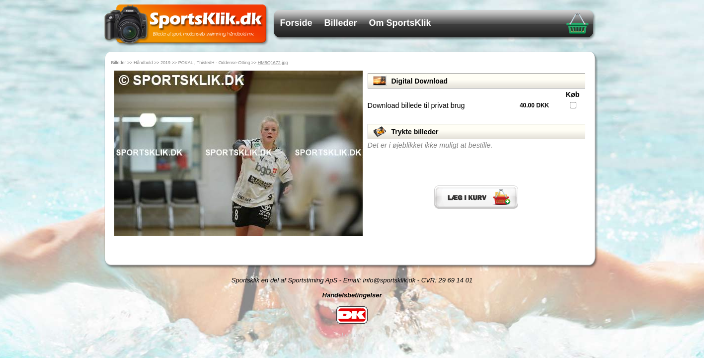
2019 (165, 62)
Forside (296, 23)
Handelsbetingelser (352, 295)
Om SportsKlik (400, 23)
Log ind (352, 335)
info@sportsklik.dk (389, 280)
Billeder (340, 23)
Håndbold (143, 62)
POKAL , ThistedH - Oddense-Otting (214, 62)
